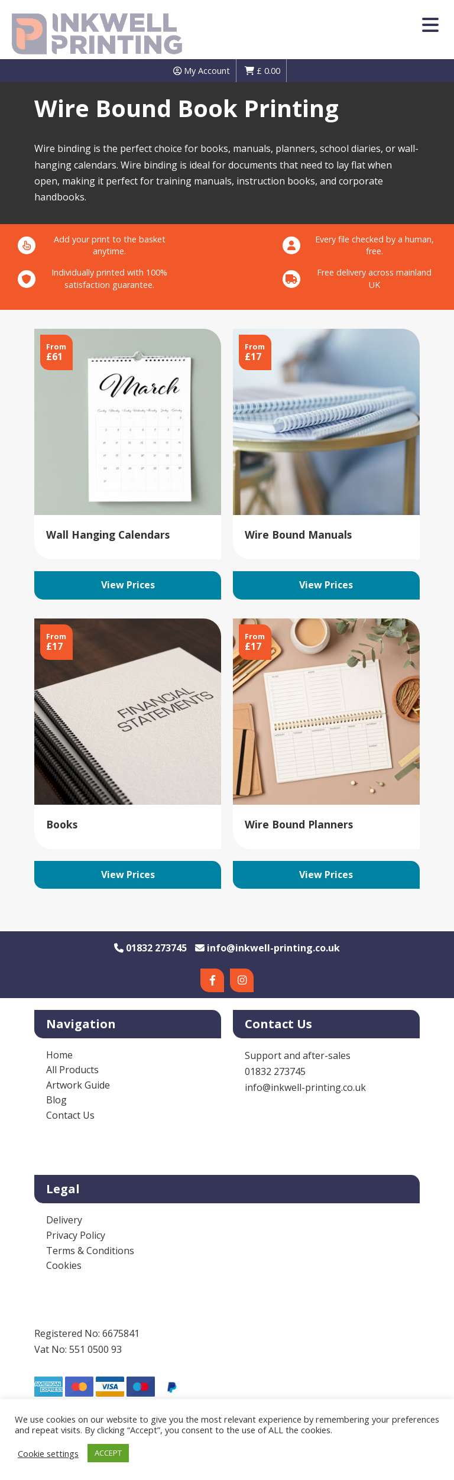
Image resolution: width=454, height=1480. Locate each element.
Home (59, 1054)
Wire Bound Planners (299, 824)
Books (61, 824)
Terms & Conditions (90, 1250)
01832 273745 (150, 947)
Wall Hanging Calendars (108, 534)
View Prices (128, 584)
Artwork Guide (78, 1085)
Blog (56, 1099)
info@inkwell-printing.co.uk (267, 947)
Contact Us (70, 1115)
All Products (72, 1069)
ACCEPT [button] (108, 1452)
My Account (201, 70)
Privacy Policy (75, 1235)
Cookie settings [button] (48, 1453)
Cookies (64, 1265)
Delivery (64, 1219)
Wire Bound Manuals (298, 534)
